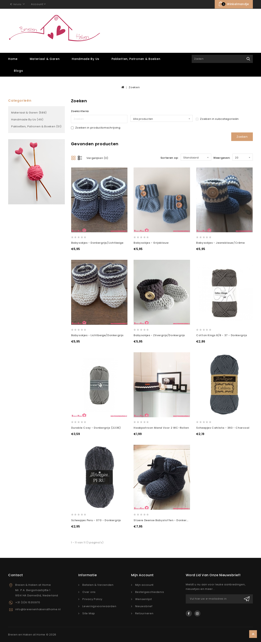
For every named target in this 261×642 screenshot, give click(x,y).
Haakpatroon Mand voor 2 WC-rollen (161, 427)
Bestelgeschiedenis (149, 592)
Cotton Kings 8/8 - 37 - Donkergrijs (221, 335)
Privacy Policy (92, 599)
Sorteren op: (169, 157)
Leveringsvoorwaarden (99, 606)
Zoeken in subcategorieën (217, 119)
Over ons (89, 592)
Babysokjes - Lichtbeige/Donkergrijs (97, 335)
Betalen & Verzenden (97, 585)
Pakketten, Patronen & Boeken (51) (36, 126)
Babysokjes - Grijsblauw (151, 242)
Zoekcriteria (80, 111)
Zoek (248, 59)
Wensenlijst (143, 599)
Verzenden (247, 598)
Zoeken (134, 87)
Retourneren (144, 613)
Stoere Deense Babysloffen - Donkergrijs (163, 520)
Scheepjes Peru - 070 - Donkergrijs (96, 520)
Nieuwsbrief (144, 606)
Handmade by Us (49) (27, 119)
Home (13, 59)
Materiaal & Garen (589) (29, 112)
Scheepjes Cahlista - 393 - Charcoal (222, 427)
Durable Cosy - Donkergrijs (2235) (96, 427)
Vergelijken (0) (97, 158)
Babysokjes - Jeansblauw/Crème (220, 242)
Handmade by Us (85, 59)
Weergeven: (221, 157)
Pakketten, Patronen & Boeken (136, 59)
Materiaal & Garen (45, 59)
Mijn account (144, 585)
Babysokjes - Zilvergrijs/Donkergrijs (159, 335)
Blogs (18, 70)
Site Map (88, 613)
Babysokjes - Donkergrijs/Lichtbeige (97, 242)
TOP (253, 634)
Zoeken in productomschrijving (96, 127)
